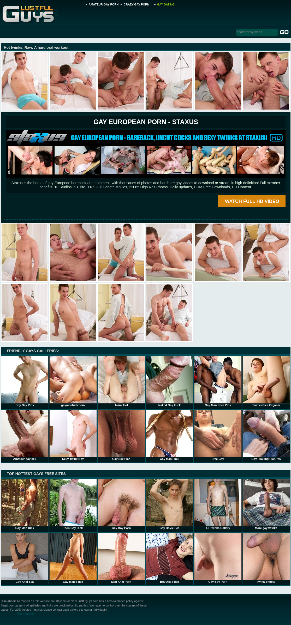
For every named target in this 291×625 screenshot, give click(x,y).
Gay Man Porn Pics (218, 381)
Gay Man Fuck (169, 435)
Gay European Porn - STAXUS (145, 121)
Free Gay (218, 435)
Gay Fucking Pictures (266, 435)
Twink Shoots (266, 558)
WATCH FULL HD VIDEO (252, 201)
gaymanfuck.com (73, 381)
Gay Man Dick (25, 504)
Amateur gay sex (25, 435)
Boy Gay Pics (25, 381)
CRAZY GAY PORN (136, 4)
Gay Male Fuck (73, 558)
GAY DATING (166, 4)
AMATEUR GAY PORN (104, 4)
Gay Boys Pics (169, 504)
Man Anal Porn (121, 558)
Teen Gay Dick (73, 504)
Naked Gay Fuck (169, 381)
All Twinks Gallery (218, 504)
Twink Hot (121, 381)
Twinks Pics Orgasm (266, 381)
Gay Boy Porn (121, 504)
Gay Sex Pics (121, 435)
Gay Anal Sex (25, 558)
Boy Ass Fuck (169, 558)
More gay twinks (266, 504)
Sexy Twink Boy (73, 435)
